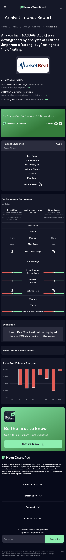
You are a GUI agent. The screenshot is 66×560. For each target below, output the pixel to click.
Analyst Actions (31, 26)
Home (4, 26)
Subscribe (54, 539)
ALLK (15, 26)
